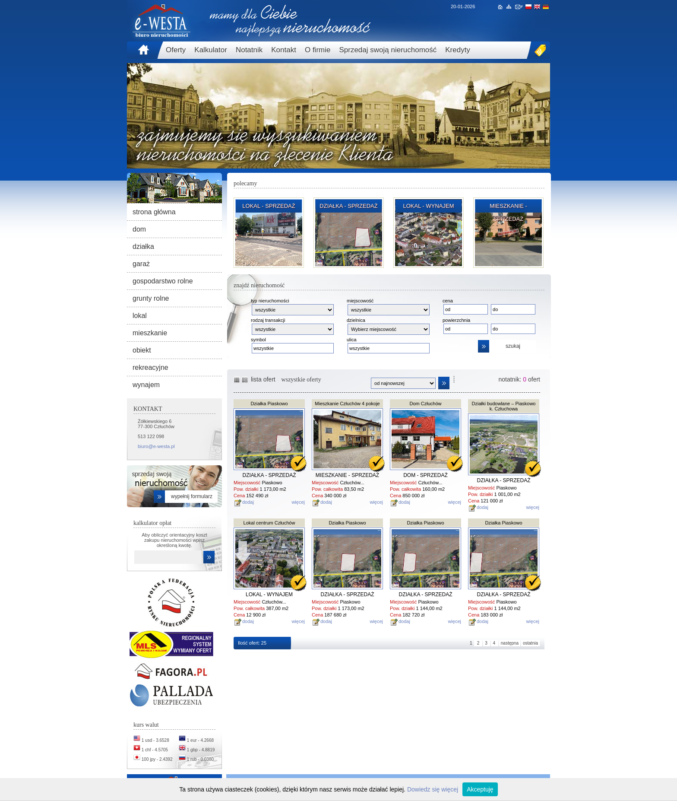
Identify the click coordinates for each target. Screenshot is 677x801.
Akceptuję (480, 789)
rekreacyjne (150, 367)
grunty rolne (151, 298)
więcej (298, 502)
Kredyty (457, 50)
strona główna (154, 212)
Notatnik (249, 50)
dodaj (248, 502)
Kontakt (283, 50)
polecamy (245, 183)
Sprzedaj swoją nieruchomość (388, 50)
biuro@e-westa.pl (156, 446)
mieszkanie (150, 333)
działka (143, 246)
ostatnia (530, 643)
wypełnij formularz (191, 496)
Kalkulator (210, 50)
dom (139, 229)
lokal (140, 315)
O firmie (318, 50)
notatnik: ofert (519, 379)
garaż (141, 263)
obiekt (142, 350)
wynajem (146, 384)
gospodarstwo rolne (163, 281)
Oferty (176, 50)
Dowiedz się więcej (432, 789)
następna (510, 643)
